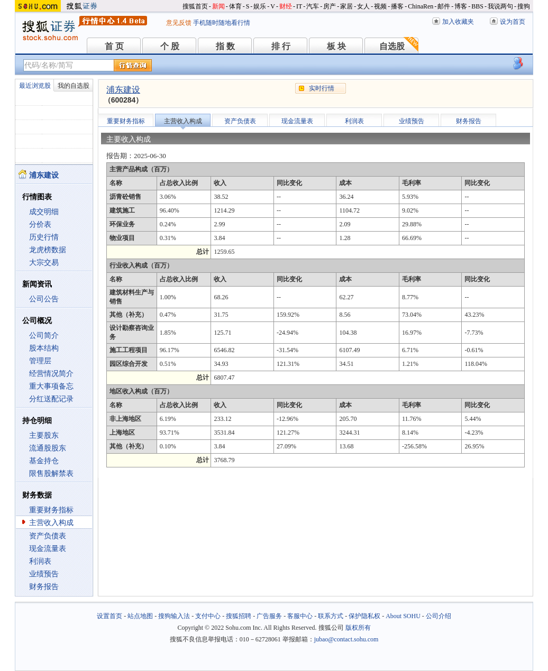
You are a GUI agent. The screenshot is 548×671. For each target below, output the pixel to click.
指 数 (225, 46)
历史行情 (44, 237)
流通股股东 (47, 448)
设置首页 (109, 616)
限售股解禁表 (51, 473)
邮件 (443, 6)
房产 (329, 6)
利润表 (40, 561)
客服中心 (300, 616)
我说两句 (500, 6)
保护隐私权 (364, 616)
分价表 (40, 224)
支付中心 (208, 616)
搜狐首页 (195, 6)
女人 (363, 6)
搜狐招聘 (238, 616)
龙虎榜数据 (47, 250)
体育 (235, 6)
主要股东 (44, 435)
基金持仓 (44, 461)
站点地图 (140, 616)
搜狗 (523, 6)
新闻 (218, 6)
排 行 (280, 46)
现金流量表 (47, 549)
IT (299, 6)
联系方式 (330, 616)
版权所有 (358, 627)
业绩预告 (44, 574)
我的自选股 (73, 85)
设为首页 (512, 21)
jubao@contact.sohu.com (346, 639)
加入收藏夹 (458, 21)
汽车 (312, 6)
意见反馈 (178, 22)
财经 (285, 6)
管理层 (40, 361)
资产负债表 (47, 536)
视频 (380, 6)
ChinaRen (420, 6)
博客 (460, 6)
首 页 (114, 46)
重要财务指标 (51, 510)
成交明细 (44, 212)
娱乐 (259, 6)
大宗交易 (44, 262)
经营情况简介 (51, 374)
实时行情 (321, 88)
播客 (397, 6)
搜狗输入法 (174, 616)
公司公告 (44, 299)
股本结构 (44, 348)
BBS (477, 6)
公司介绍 (438, 616)
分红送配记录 (51, 399)
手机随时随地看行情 (221, 22)
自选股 (392, 46)
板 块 (336, 46)
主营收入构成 (51, 523)
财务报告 (44, 587)
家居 (346, 6)
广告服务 (269, 616)
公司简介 (44, 335)
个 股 (169, 46)
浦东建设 (123, 89)
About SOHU (403, 616)
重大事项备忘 (51, 386)
